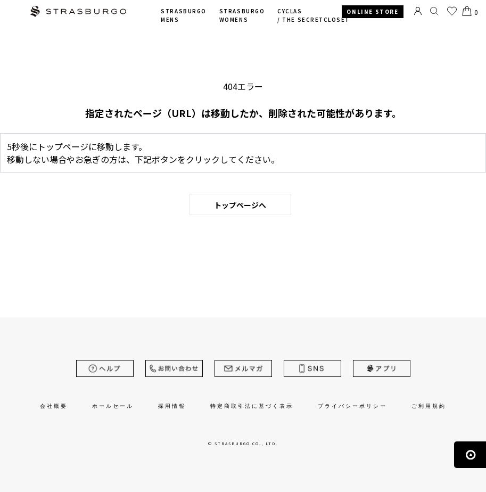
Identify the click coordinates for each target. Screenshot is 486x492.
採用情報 (172, 406)
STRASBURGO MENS (183, 15)
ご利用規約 (428, 406)
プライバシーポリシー (352, 406)
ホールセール (113, 406)
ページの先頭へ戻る (470, 454)
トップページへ (240, 205)
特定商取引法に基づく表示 (251, 406)
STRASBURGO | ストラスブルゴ (78, 12)
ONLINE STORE (372, 11)
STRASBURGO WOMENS (242, 15)
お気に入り (452, 11)
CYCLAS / (313, 15)
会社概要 (54, 406)
